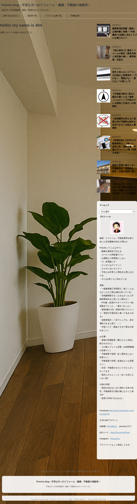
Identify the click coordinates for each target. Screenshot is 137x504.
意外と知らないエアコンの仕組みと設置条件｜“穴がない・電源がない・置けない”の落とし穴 (124, 76)
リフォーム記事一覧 (53, 16)
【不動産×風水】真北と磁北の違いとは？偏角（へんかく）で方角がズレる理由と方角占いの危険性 (124, 100)
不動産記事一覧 (82, 471)
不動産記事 (75, 16)
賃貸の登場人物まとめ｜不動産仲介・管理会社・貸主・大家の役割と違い (124, 168)
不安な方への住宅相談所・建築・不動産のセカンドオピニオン (68, 486)
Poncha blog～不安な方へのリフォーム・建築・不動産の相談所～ (46, 5)
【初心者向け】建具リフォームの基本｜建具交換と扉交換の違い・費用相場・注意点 (124, 55)
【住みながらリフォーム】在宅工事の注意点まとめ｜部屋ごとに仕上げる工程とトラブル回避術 (124, 188)
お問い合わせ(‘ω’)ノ (10, 16)
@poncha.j (115, 438)
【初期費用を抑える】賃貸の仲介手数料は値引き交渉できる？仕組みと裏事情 (124, 123)
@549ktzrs (112, 426)
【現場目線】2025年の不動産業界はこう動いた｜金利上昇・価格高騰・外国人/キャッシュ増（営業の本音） (124, 146)
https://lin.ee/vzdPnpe (120, 432)
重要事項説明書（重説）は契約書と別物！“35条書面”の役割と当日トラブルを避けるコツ (124, 33)
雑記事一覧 (32, 16)
